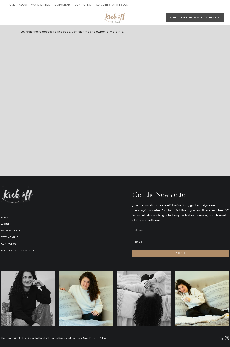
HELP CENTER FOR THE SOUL (18, 250)
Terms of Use (80, 338)
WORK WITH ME (10, 230)
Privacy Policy (97, 338)
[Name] (179, 230)
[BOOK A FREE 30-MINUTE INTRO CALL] (195, 17)
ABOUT (5, 224)
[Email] (179, 241)
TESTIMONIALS (9, 237)
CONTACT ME (8, 243)
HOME (4, 217)
